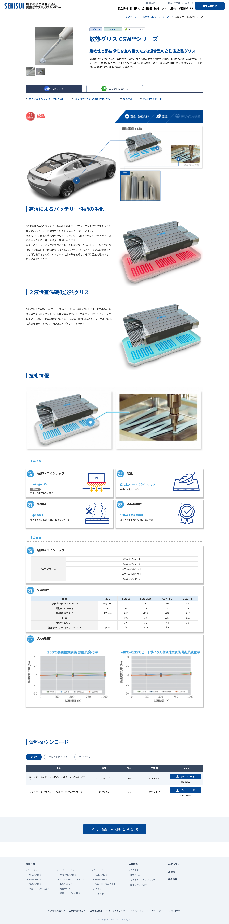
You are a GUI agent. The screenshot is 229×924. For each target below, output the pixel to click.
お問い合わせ (210, 6)
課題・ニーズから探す (39, 888)
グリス (165, 16)
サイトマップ (158, 910)
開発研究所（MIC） (139, 885)
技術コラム (160, 8)
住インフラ (98, 870)
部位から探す (35, 875)
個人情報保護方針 (56, 910)
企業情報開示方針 (77, 910)
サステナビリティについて (142, 880)
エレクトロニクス (113, 29)
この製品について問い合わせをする (117, 829)
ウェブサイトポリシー (116, 910)
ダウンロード (188, 776)
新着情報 (183, 8)
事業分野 (30, 864)
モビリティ (96, 29)
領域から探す (101, 875)
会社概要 (147, 8)
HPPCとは (135, 875)
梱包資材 (97, 889)
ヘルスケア (98, 894)
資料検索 (135, 8)
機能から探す (35, 884)
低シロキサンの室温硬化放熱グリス (94, 99)
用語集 (172, 8)
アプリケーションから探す (72, 879)
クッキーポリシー (139, 910)
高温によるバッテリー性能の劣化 (46, 99)
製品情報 (123, 8)
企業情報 (134, 870)
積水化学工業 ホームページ (179, 2)
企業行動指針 (96, 910)
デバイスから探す (68, 875)
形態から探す (150, 16)
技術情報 (128, 99)
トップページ (130, 16)
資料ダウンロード (152, 99)
